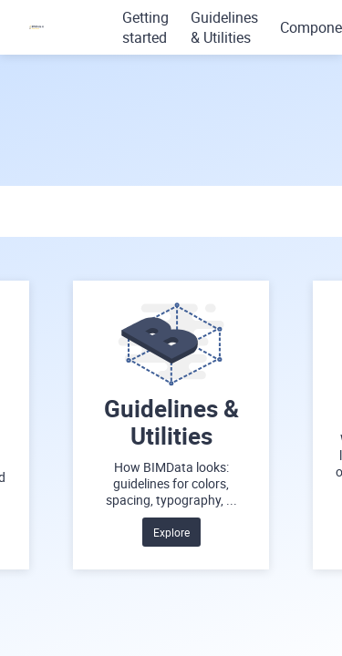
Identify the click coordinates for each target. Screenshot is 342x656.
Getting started (145, 27)
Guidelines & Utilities (224, 27)
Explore (171, 532)
